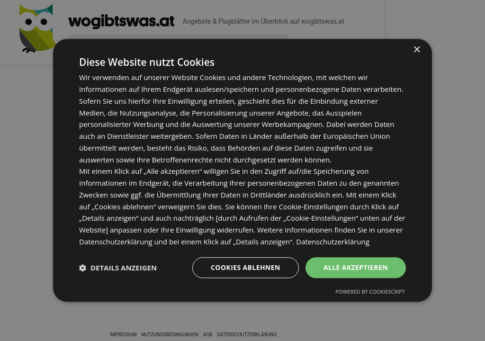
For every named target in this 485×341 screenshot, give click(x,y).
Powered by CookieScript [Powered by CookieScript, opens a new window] (370, 292)
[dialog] (242, 170)
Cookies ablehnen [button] (245, 267)
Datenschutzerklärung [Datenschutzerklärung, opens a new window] (332, 241)
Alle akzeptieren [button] (355, 267)
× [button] (416, 50)
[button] (118, 267)
